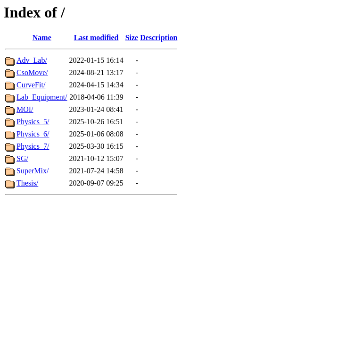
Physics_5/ (32, 122)
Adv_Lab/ (31, 60)
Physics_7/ (32, 146)
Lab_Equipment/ (41, 97)
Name (42, 38)
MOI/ (24, 109)
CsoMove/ (32, 72)
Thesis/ (27, 183)
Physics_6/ (32, 134)
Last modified (96, 38)
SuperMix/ (32, 171)
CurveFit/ (30, 85)
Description (158, 38)
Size (132, 38)
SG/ (22, 158)
